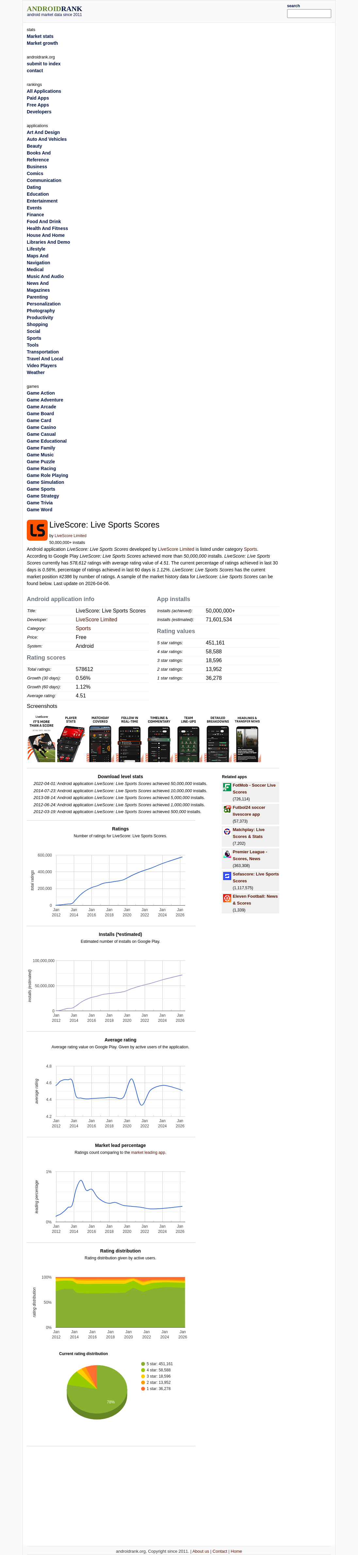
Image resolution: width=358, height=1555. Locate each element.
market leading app (148, 1152)
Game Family (41, 447)
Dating (34, 187)
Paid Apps (38, 98)
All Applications (44, 91)
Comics (35, 173)
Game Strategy (43, 496)
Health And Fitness (47, 228)
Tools (33, 345)
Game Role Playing (47, 475)
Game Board (40, 413)
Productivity (40, 317)
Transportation (43, 351)
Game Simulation (45, 482)
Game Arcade (41, 406)
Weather (36, 372)
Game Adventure (45, 399)
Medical (35, 269)
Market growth (42, 43)
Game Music (40, 454)
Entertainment (42, 201)
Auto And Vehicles (47, 139)
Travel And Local (45, 358)
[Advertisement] (192, 10)
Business (37, 166)
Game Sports (41, 489)
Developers (39, 111)
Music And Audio (45, 276)
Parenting (37, 297)
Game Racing (41, 468)
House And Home (46, 235)
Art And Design (43, 132)
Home (236, 1551)
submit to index (43, 63)
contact (35, 70)
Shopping (37, 324)
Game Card (39, 420)
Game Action (41, 393)
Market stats (40, 36)
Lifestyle (36, 249)
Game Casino (41, 427)
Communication (44, 180)
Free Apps (38, 104)
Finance (35, 214)
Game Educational (47, 441)
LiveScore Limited (70, 535)
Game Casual (41, 434)
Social (33, 331)
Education (38, 194)
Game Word (39, 509)
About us (200, 1551)
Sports (250, 549)
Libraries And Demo (48, 242)
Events (34, 207)
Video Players (42, 365)
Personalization (43, 303)
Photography (41, 310)
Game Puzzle (41, 461)
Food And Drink (44, 221)
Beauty (34, 146)
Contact (220, 1551)
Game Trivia (40, 502)
